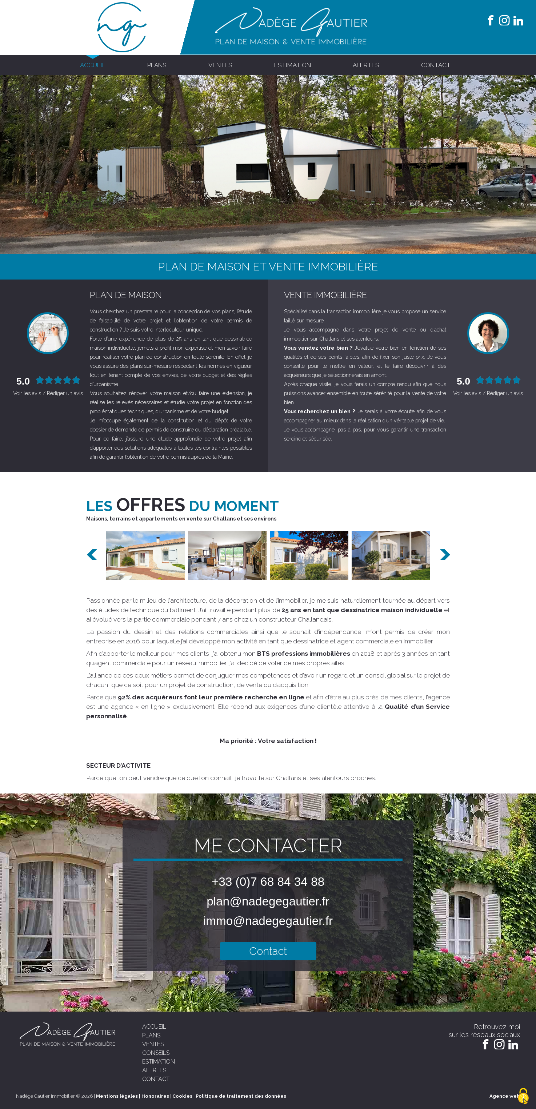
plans (157, 65)
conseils (155, 1052)
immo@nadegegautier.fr (268, 921)
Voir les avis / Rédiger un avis (48, 393)
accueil (92, 65)
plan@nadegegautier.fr (268, 901)
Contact (268, 951)
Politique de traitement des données (241, 1096)
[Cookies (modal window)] (523, 1096)
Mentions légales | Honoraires (132, 1096)
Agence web (504, 1096)
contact (436, 65)
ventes (220, 65)
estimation (292, 65)
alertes (366, 65)
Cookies (182, 1096)
